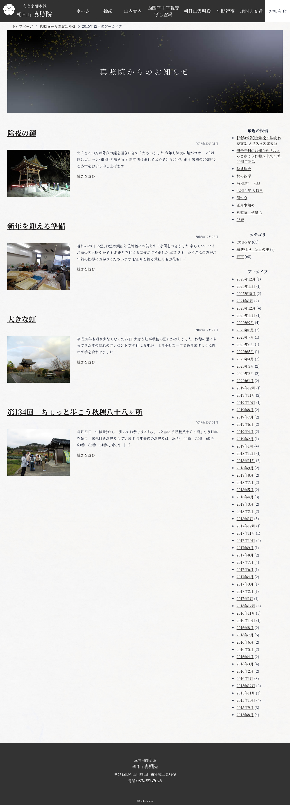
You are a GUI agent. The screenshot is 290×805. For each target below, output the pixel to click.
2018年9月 (245, 467)
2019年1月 (245, 446)
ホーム (83, 11)
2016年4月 (245, 656)
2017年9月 (245, 547)
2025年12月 (246, 279)
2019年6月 (245, 424)
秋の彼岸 (244, 176)
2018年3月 (245, 504)
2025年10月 (246, 293)
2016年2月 (245, 671)
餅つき (242, 197)
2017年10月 (246, 540)
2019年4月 (245, 431)
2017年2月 (245, 591)
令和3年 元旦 (248, 183)
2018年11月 (246, 460)
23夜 (240, 219)
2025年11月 (246, 286)
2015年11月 (246, 693)
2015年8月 (245, 714)
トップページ (22, 26)
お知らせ (277, 11)
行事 (240, 256)
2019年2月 (245, 438)
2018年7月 (245, 482)
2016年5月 (245, 649)
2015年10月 (246, 700)
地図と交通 (251, 11)
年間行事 (226, 11)
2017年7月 (245, 562)
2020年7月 (245, 337)
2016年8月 (245, 627)
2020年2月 (245, 373)
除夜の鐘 (21, 133)
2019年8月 (245, 409)
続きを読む (86, 176)
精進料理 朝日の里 (253, 249)
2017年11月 (246, 533)
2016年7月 (245, 635)
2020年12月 (246, 308)
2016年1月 (245, 678)
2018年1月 (245, 518)
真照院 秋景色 (249, 212)
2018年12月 (246, 453)
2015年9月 (245, 707)
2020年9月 (245, 322)
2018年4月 (245, 497)
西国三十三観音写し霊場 (163, 11)
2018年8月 (245, 475)
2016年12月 (246, 605)
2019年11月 (246, 395)
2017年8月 (245, 555)
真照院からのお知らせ (58, 26)
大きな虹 (21, 319)
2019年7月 (245, 417)
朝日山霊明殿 (197, 11)
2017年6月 (245, 569)
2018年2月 (245, 511)
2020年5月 (245, 351)
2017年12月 (246, 526)
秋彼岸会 (244, 168)
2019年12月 (246, 388)
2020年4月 (245, 359)
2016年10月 (246, 620)
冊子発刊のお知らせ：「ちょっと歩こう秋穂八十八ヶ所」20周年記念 (259, 156)
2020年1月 (245, 380)
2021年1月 (245, 300)
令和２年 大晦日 (250, 190)
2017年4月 (245, 576)
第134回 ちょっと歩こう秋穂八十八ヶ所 (75, 411)
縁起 (107, 11)
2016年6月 (245, 642)
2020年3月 (245, 366)
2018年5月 (245, 489)
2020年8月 (245, 329)
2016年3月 (245, 664)
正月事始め (246, 205)
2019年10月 (246, 402)
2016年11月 (246, 613)
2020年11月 (246, 315)
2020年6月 (245, 344)
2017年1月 (245, 598)
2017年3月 (245, 584)
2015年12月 (246, 685)
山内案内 (133, 11)
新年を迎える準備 (36, 226)
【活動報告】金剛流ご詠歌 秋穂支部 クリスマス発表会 (259, 140)
